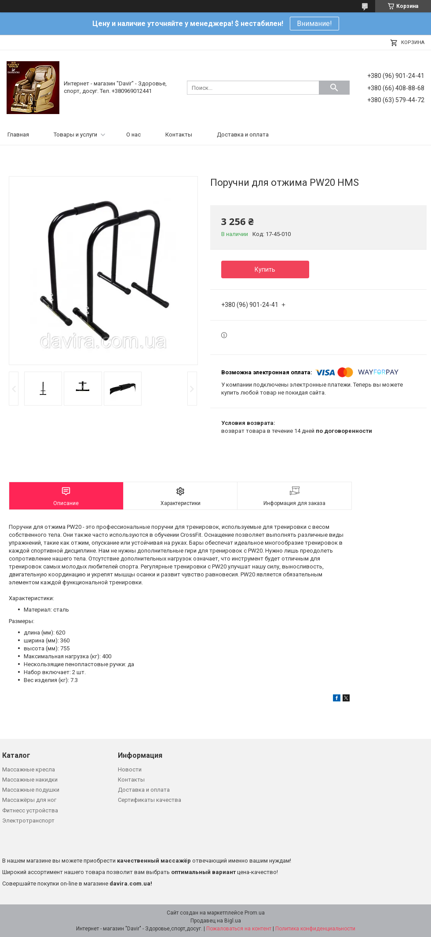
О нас (133, 134)
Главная (18, 134)
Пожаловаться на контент (238, 929)
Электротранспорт (28, 820)
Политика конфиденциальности (315, 929)
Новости (130, 769)
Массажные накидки (30, 779)
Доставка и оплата (243, 134)
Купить (265, 269)
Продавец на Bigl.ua (215, 921)
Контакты (178, 134)
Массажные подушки (30, 789)
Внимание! (314, 23)
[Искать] (334, 88)
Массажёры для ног (29, 800)
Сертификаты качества (149, 800)
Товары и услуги (75, 134)
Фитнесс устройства (30, 810)
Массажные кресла (28, 769)
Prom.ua (255, 913)
